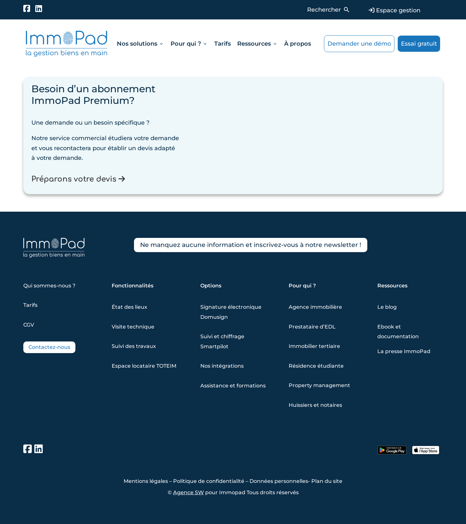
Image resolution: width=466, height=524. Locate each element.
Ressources (257, 43)
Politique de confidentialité (208, 481)
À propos (297, 43)
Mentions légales (146, 481)
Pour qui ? (189, 43)
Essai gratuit (419, 43)
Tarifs (222, 43)
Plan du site (326, 481)
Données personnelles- (280, 481)
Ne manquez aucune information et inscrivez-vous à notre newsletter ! (255, 245)
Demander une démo (359, 43)
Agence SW (188, 492)
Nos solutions (140, 43)
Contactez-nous (49, 347)
